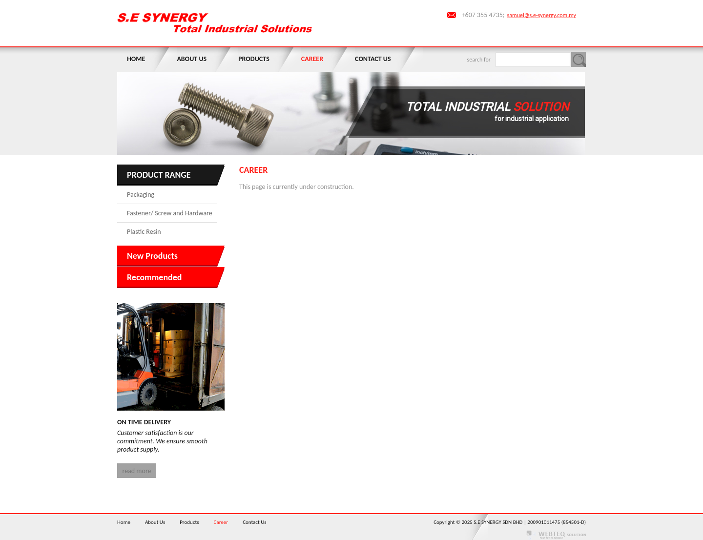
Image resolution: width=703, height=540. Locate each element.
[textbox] (533, 59)
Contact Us (373, 59)
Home (136, 59)
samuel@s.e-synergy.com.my (541, 15)
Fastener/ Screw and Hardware (169, 213)
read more (136, 471)
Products (253, 59)
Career (312, 59)
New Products (152, 255)
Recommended (154, 277)
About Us (192, 59)
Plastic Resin (144, 232)
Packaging (140, 194)
